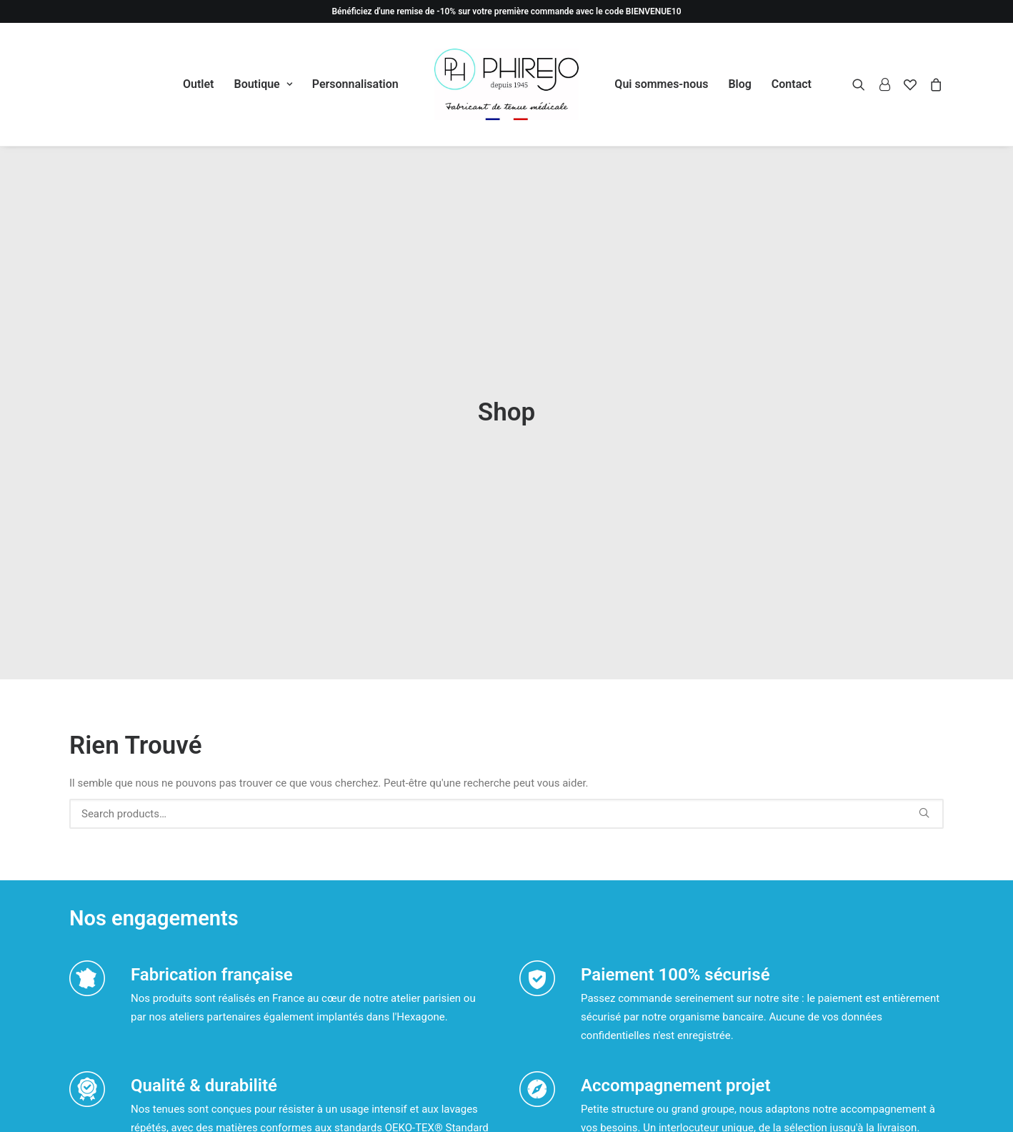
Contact (792, 84)
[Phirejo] (506, 84)
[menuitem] (198, 84)
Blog (739, 84)
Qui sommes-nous (661, 84)
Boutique (262, 84)
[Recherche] (506, 709)
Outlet (198, 84)
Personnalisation (355, 84)
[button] (862, 84)
